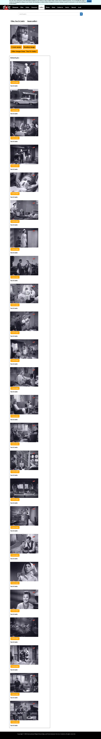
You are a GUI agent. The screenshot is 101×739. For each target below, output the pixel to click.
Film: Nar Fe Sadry (18, 21)
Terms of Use (20, 736)
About (53, 7)
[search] (81, 14)
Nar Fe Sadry (14, 86)
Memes (48, 7)
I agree (89, 1)
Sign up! (73, 7)
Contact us (60, 7)
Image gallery (32, 21)
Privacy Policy (29, 736)
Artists (27, 7)
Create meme (15, 82)
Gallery (42, 7)
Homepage (15, 7)
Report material (46, 736)
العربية (79, 7)
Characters (34, 7)
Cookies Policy (38, 736)
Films (21, 7)
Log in (67, 7)
